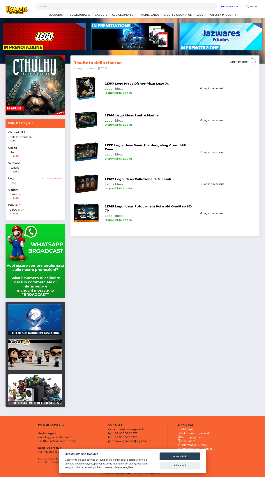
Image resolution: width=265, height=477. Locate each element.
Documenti (187, 441)
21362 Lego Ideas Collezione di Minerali (138, 179)
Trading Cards (149, 14)
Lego (200, 14)
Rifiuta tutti (180, 465)
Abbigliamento (123, 14)
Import (14, 171)
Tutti (13, 141)
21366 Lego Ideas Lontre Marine (132, 115)
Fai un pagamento (191, 437)
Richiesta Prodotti (222, 14)
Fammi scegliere (124, 467)
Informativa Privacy (192, 445)
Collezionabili (80, 14)
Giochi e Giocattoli (178, 14)
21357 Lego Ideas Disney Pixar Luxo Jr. (137, 83)
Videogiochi (57, 14)
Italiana (15, 167)
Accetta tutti (180, 456)
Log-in (251, 6)
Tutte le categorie (52, 178)
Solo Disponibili (20, 137)
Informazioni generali (194, 433)
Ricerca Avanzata (231, 6)
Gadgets (101, 14)
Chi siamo (186, 429)
